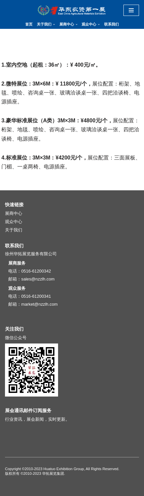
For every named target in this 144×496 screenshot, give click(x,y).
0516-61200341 (36, 296)
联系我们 (111, 24)
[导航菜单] (131, 10)
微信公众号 (16, 337)
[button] (54, 25)
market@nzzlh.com (39, 304)
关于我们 (13, 229)
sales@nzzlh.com (37, 279)
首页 (29, 24)
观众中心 (13, 221)
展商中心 (13, 213)
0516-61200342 (36, 271)
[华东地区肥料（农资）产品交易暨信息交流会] (72, 10)
